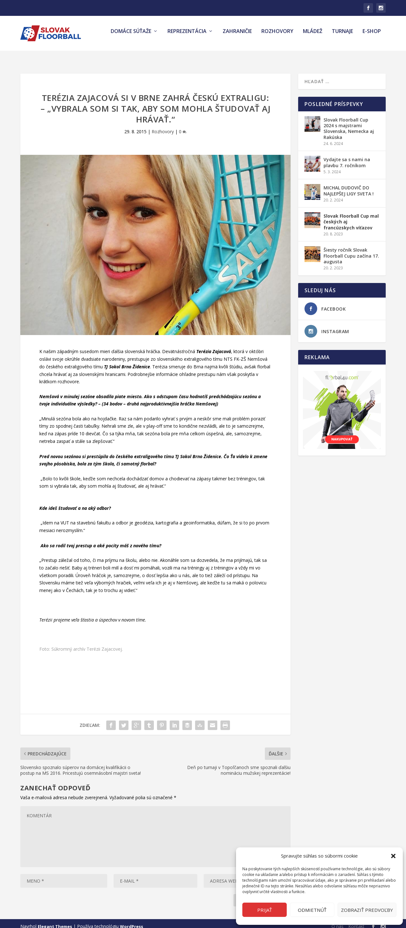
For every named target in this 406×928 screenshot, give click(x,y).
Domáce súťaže (131, 36)
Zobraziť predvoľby (367, 910)
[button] (393, 856)
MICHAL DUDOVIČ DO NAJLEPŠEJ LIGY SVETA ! (349, 185)
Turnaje (342, 36)
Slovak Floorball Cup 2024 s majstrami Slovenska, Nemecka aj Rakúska (349, 123)
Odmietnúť (312, 910)
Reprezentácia (186, 36)
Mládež (312, 36)
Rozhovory (277, 36)
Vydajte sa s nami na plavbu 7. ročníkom (347, 156)
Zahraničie (237, 36)
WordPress (131, 921)
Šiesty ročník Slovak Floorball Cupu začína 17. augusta (351, 250)
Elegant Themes (55, 921)
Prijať (264, 910)
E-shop (372, 36)
